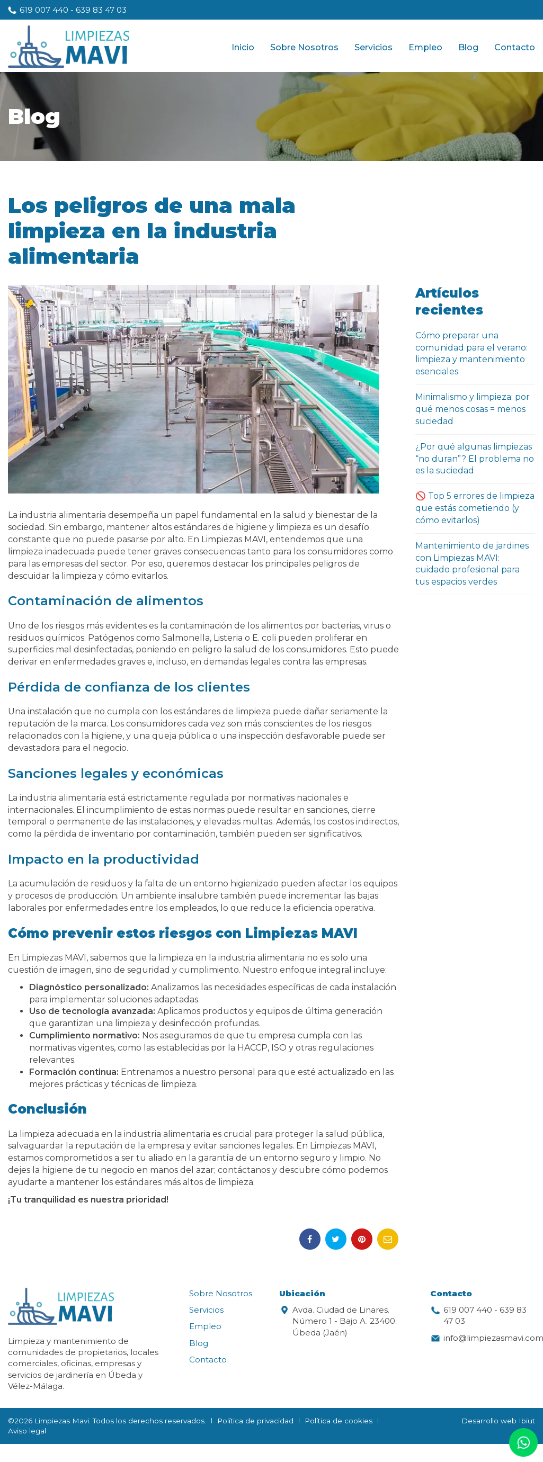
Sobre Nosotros (304, 47)
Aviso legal (27, 1431)
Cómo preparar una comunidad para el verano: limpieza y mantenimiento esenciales (471, 353)
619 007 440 (44, 10)
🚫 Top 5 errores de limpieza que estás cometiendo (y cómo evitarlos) (475, 508)
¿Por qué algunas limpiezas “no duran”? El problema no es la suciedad (474, 459)
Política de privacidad (255, 1420)
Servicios (373, 47)
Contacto (514, 47)
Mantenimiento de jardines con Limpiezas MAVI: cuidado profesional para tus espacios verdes (472, 564)
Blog (468, 47)
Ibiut (527, 1420)
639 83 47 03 (101, 10)
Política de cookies (338, 1420)
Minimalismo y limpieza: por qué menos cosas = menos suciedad (472, 409)
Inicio (243, 47)
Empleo (425, 47)
